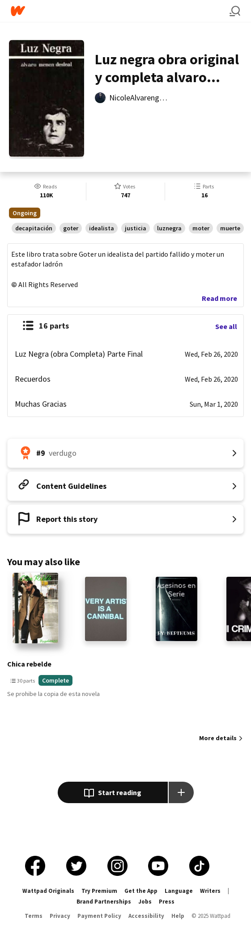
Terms (34, 916)
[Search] (235, 11)
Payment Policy (99, 916)
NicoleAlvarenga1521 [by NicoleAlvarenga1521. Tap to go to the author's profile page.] (144, 97)
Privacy (60, 916)
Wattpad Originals (48, 891)
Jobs (145, 901)
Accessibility (146, 916)
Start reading (112, 793)
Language (179, 891)
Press (166, 901)
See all (226, 326)
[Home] (120, 11)
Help (177, 916)
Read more (219, 298)
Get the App (140, 891)
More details (218, 738)
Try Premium (99, 891)
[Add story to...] (181, 792)
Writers (210, 891)
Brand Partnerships (104, 901)
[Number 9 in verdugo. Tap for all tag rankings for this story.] (125, 453)
